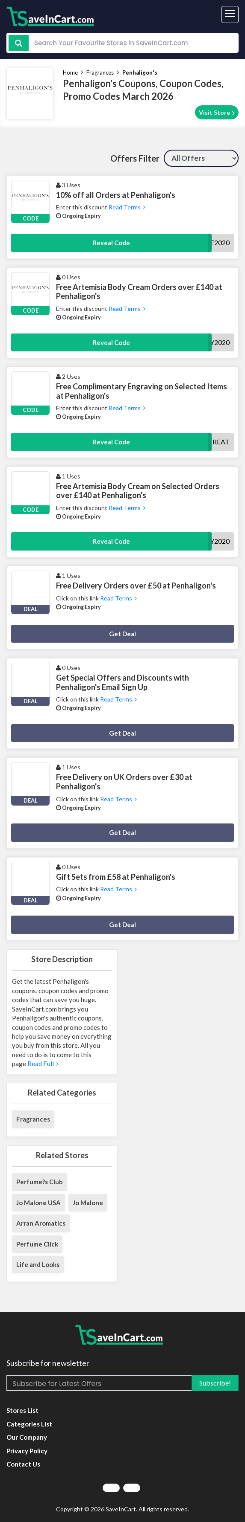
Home (70, 72)
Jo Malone (88, 1202)
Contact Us (23, 1464)
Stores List (22, 1410)
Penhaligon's (139, 72)
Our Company (26, 1437)
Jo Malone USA (38, 1202)
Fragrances (100, 72)
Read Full (42, 1063)
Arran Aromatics (40, 1223)
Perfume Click (37, 1244)
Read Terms (126, 207)
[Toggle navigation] (230, 14)
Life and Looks (37, 1264)
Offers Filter (134, 158)
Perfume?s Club (39, 1182)
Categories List (29, 1424)
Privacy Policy (26, 1451)
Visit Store (217, 112)
